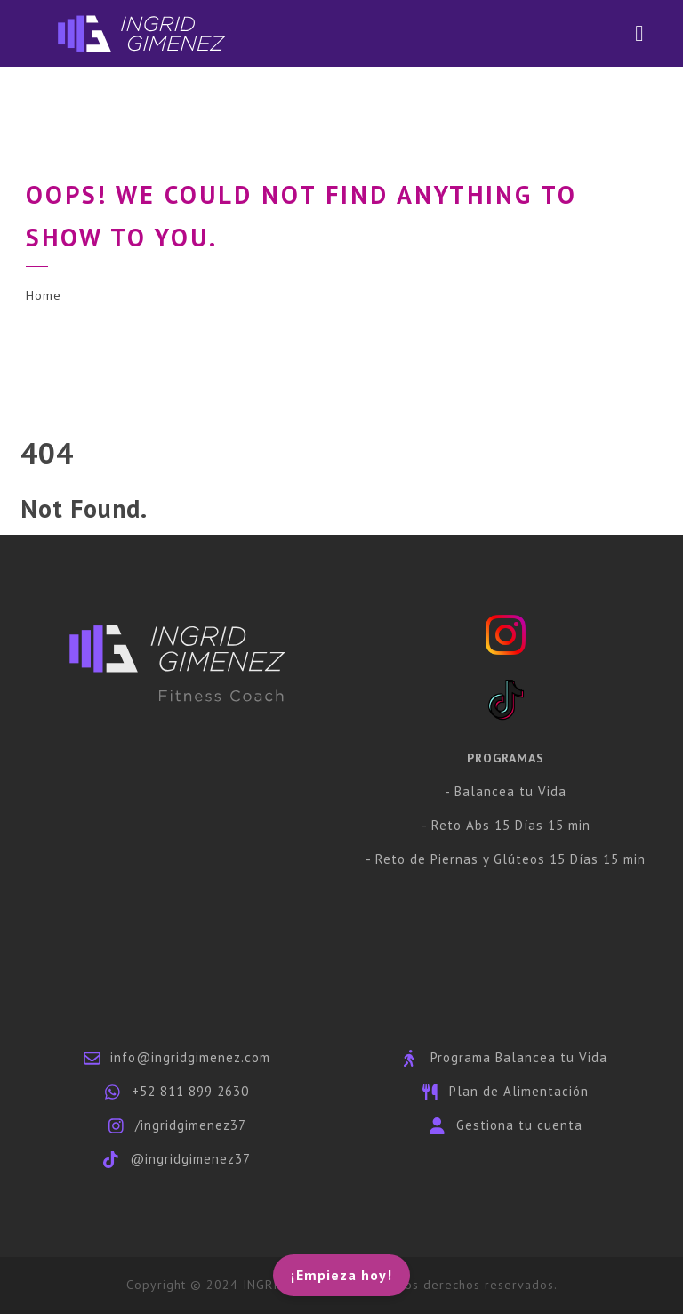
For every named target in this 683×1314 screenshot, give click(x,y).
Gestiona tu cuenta (519, 1124)
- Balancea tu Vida (505, 791)
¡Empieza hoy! (341, 1275)
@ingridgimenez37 (190, 1158)
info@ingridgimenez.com (190, 1057)
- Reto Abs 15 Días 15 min (506, 825)
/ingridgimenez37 (190, 1124)
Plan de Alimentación (519, 1091)
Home (43, 295)
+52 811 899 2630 (190, 1091)
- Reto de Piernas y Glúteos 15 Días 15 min (506, 858)
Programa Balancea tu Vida (518, 1057)
